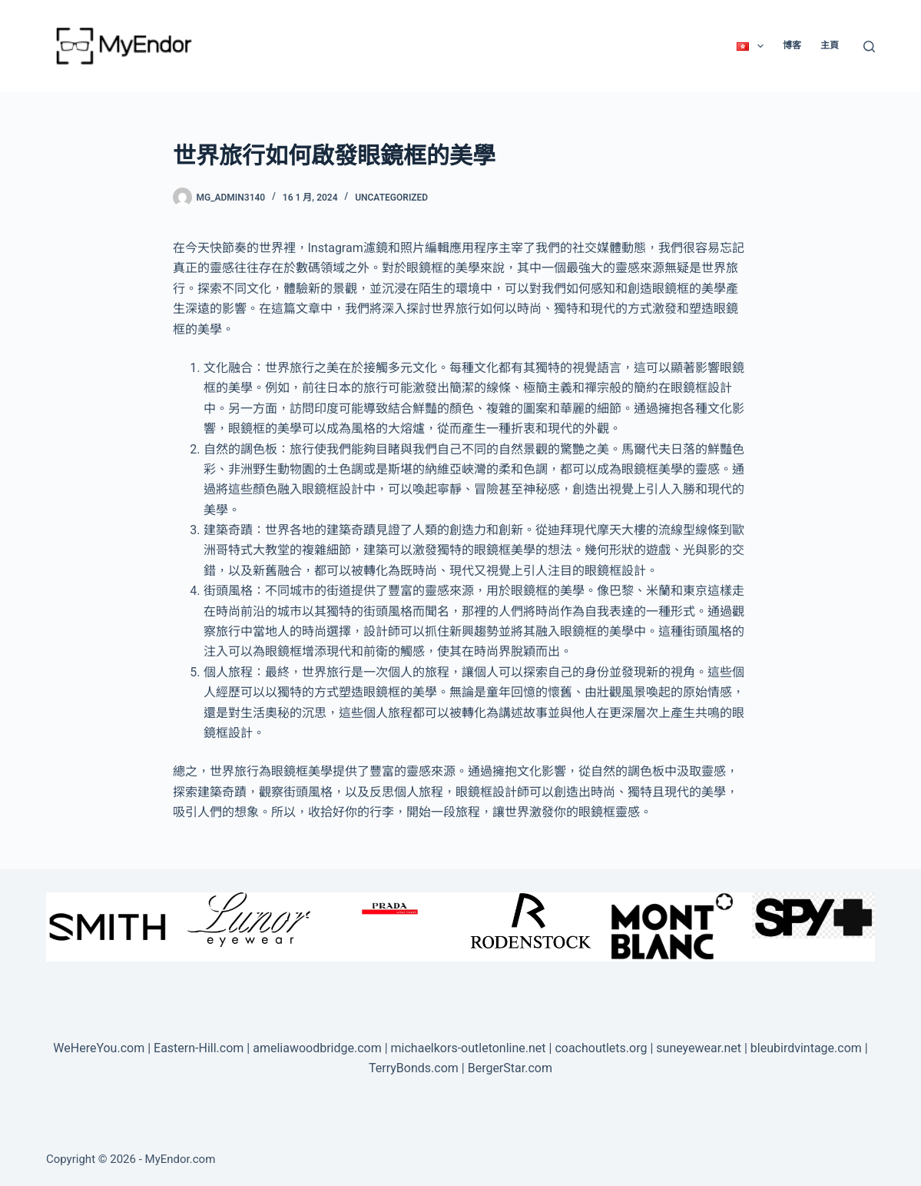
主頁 (829, 45)
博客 (792, 45)
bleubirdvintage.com (806, 1048)
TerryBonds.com (414, 1068)
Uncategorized (391, 197)
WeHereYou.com (98, 1048)
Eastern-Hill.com (199, 1048)
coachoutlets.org (601, 1048)
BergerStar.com (510, 1068)
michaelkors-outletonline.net (468, 1048)
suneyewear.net (698, 1048)
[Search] (869, 46)
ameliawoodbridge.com (317, 1048)
